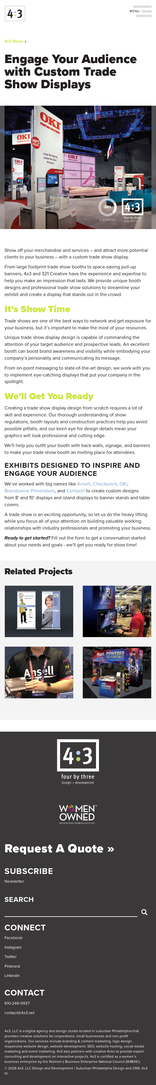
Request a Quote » (59, 848)
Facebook (13, 937)
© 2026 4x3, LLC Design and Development (38, 1068)
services (42, 1041)
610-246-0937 (17, 1003)
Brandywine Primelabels (29, 491)
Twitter (10, 956)
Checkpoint (105, 484)
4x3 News (13, 41)
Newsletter (14, 881)
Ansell (83, 484)
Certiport (75, 491)
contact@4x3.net (19, 1013)
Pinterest (12, 966)
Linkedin (12, 975)
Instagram (13, 947)
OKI (123, 484)
